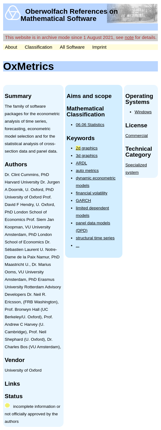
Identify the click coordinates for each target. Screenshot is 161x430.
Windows (143, 112)
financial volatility (91, 193)
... (77, 245)
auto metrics (87, 170)
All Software (72, 47)
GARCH (83, 200)
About (11, 47)
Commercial (136, 135)
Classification (38, 47)
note (129, 37)
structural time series (95, 238)
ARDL (81, 163)
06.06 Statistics (90, 124)
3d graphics (86, 155)
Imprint (99, 47)
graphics (86, 148)
